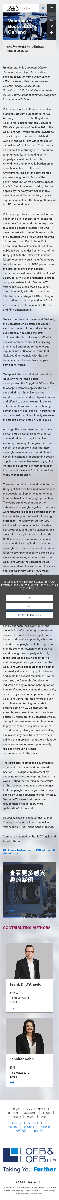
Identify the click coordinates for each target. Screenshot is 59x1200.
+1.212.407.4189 (19, 998)
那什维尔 (13, 1113)
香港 (43, 1117)
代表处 (31, 1117)
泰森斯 (17, 1117)
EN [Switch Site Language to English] (23, 8)
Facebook (33, 1123)
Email (13, 1002)
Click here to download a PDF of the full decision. (29, 851)
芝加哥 (42, 1109)
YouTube (12, 1126)
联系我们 (29, 1126)
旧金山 (47, 1113)
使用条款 (21, 1130)
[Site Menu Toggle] (51, 8)
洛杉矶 (16, 1109)
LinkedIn (17, 1123)
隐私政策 (45, 1126)
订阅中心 (38, 1130)
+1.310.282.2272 (19, 1072)
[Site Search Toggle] (43, 8)
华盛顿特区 (30, 1113)
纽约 (29, 1109)
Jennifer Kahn (22, 1058)
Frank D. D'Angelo (25, 984)
